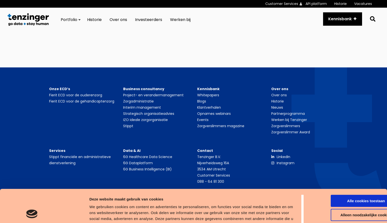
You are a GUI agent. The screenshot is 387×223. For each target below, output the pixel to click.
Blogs (201, 101)
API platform (316, 3)
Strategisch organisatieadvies (148, 113)
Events (203, 119)
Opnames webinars (214, 113)
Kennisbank (340, 19)
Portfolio (69, 19)
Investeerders (148, 19)
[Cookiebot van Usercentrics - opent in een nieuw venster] (32, 213)
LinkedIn (283, 156)
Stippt (128, 125)
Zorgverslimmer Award (290, 132)
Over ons (118, 19)
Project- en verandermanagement (153, 95)
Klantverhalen (209, 107)
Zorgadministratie (138, 101)
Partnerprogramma (288, 113)
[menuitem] (285, 4)
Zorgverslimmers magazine (220, 125)
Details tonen (76, 213)
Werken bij (180, 19)
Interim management (142, 107)
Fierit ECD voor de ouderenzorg (75, 95)
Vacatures (363, 3)
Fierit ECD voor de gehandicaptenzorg (81, 101)
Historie (340, 3)
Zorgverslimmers (285, 125)
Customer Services (281, 3)
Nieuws (277, 107)
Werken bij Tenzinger (289, 119)
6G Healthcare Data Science (147, 156)
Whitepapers (208, 95)
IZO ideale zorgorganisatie (145, 119)
